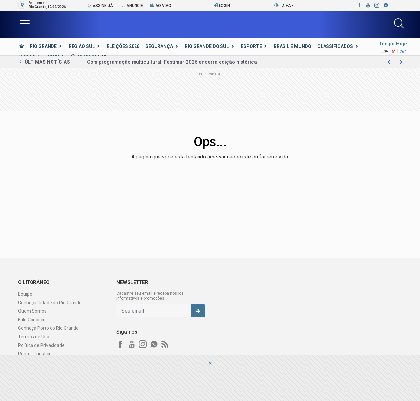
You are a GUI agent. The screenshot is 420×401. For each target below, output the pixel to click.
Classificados (335, 46)
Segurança (159, 46)
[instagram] (376, 5)
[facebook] (359, 5)
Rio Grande (43, 46)
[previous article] (401, 62)
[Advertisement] (210, 383)
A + (285, 5)
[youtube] (368, 5)
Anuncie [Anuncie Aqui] (132, 5)
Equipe (25, 294)
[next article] (389, 62)
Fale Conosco (32, 319)
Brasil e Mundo (292, 46)
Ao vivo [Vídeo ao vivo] (160, 5)
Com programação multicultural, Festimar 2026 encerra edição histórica (172, 62)
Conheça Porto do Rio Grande (48, 328)
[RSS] (165, 344)
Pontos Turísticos (36, 353)
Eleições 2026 (123, 46)
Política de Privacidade (41, 345)
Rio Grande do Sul (207, 46)
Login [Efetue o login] (221, 5)
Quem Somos (32, 311)
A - (291, 5)
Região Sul (82, 46)
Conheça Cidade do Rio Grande (50, 302)
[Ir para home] (21, 46)
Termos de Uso (33, 336)
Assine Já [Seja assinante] (100, 5)
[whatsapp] (385, 5)
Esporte (251, 46)
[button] (24, 23)
